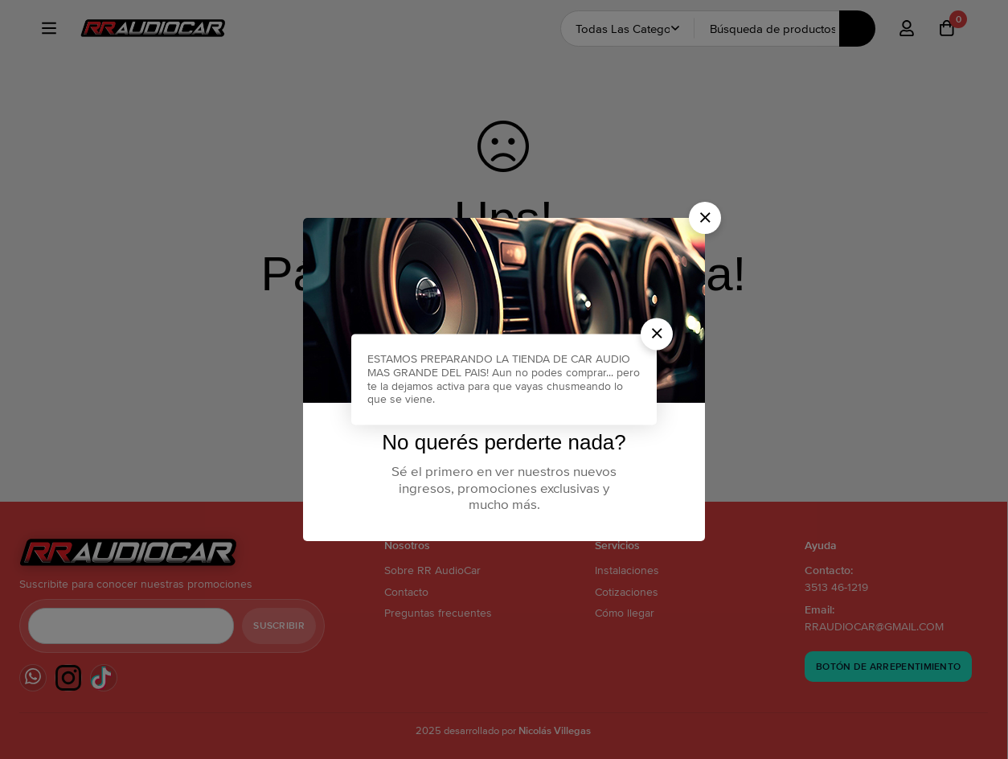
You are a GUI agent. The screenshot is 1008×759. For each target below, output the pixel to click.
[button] (705, 218)
